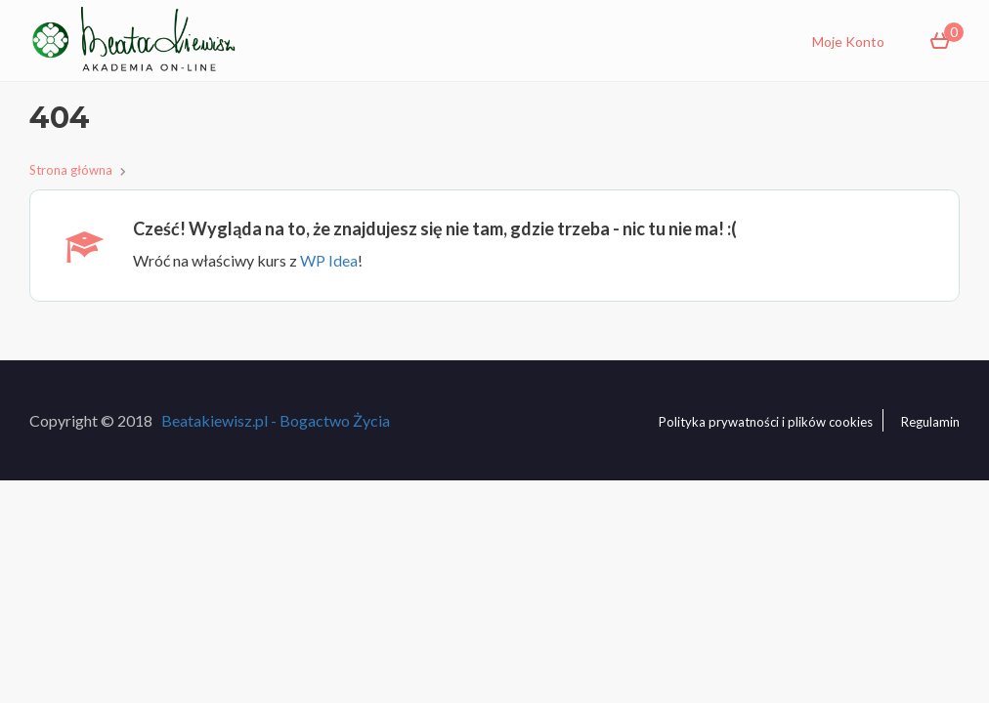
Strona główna (70, 170)
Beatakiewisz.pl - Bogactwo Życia (275, 420)
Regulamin (930, 422)
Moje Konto (848, 41)
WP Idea (329, 260)
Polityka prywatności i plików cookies (766, 422)
